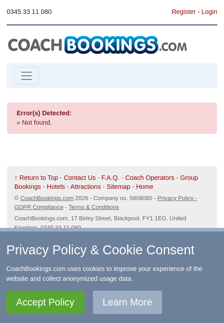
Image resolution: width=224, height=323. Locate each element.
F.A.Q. (110, 177)
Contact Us (80, 177)
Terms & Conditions (94, 207)
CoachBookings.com (47, 198)
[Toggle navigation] (26, 76)
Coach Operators (150, 177)
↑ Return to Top (36, 177)
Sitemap (119, 186)
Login (209, 11)
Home (144, 186)
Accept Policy (45, 302)
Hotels (56, 186)
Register (183, 11)
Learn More (127, 302)
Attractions (85, 186)
